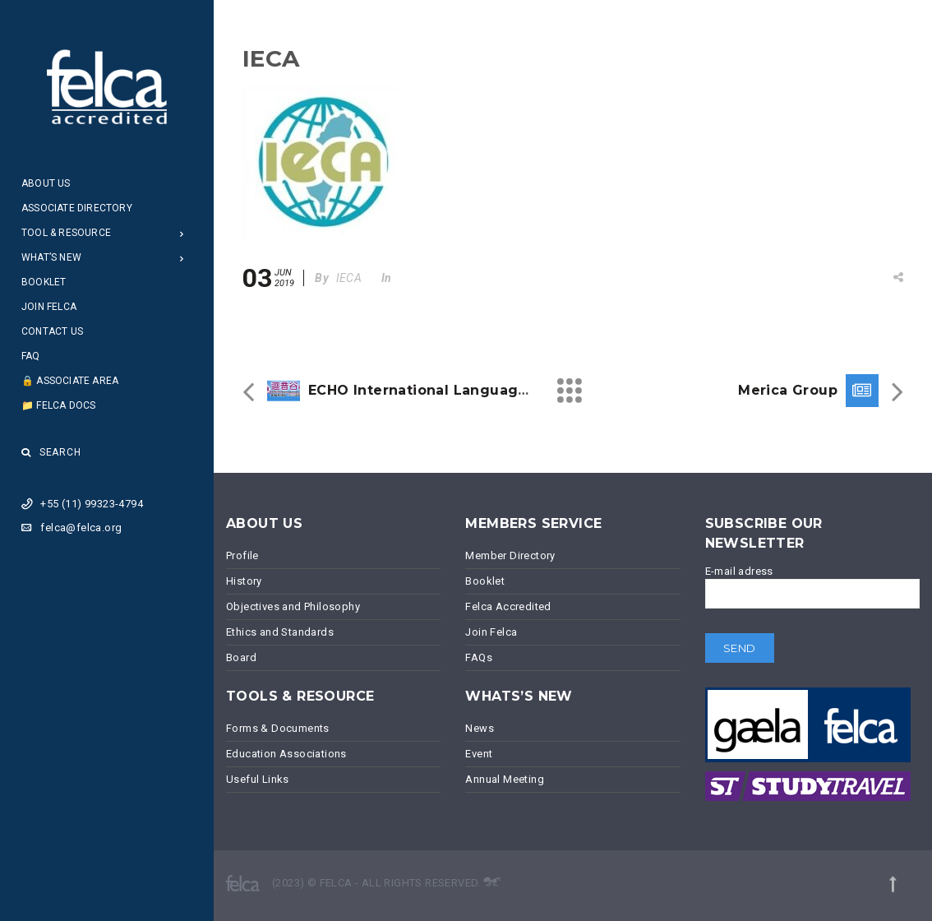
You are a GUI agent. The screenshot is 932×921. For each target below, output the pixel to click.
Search (51, 452)
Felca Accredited (508, 606)
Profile (242, 555)
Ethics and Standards (280, 632)
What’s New (51, 257)
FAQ (30, 356)
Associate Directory (76, 208)
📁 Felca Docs (58, 405)
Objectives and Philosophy (293, 606)
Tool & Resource (66, 232)
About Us (46, 183)
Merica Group (787, 390)
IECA (349, 278)
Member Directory (510, 555)
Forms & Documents (278, 728)
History (244, 581)
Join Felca (48, 306)
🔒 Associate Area (69, 380)
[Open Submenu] (182, 233)
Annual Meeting (504, 779)
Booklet (43, 282)
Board (241, 657)
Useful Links (257, 779)
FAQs (478, 657)
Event (478, 753)
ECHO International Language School (445, 390)
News (479, 728)
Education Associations (286, 753)
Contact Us (52, 331)
